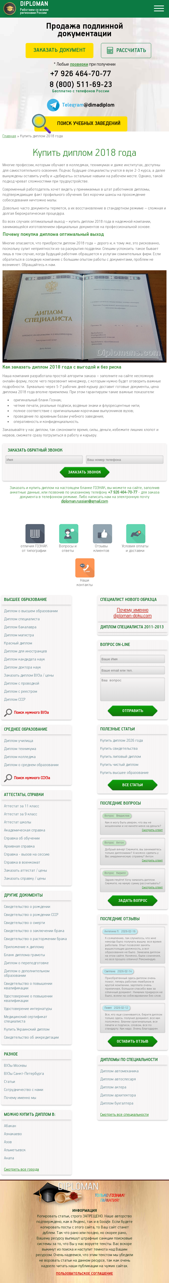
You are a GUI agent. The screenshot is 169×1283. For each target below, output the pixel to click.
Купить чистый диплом (119, 769)
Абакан (10, 1126)
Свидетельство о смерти (24, 922)
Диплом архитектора (118, 1099)
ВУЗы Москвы (15, 1065)
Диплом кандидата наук (24, 659)
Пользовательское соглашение (84, 1274)
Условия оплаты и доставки (135, 548)
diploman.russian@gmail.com (84, 501)
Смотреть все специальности (124, 1119)
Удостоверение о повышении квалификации (28, 998)
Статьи (9, 1081)
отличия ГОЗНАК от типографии (34, 548)
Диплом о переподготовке (26, 963)
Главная (9, 136)
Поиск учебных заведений (89, 123)
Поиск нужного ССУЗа (32, 778)
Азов (8, 1142)
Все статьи (132, 789)
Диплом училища (18, 740)
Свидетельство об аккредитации (31, 1037)
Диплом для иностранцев (25, 651)
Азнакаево (13, 1134)
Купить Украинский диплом (26, 1029)
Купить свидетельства (119, 753)
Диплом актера (113, 1091)
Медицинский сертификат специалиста (25, 1019)
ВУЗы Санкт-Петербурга (24, 1073)
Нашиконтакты (85, 582)
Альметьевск (15, 1150)
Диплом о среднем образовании (31, 765)
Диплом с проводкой (21, 683)
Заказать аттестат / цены (25, 870)
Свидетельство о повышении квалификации (28, 986)
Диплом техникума (20, 748)
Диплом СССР (14, 699)
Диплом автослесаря (118, 1083)
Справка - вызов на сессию (26, 854)
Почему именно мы (20, 1097)
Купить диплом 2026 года (121, 745)
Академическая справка (24, 830)
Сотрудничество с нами (23, 1089)
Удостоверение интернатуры (28, 1008)
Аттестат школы (17, 822)
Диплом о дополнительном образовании (26, 973)
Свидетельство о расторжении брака (35, 939)
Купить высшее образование (124, 777)
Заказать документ (59, 50)
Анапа (9, 1158)
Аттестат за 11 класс (21, 806)
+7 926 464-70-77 (80, 74)
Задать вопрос (132, 905)
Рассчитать (131, 50)
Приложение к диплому (24, 947)
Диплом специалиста (22, 619)
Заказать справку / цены (25, 878)
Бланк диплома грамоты (24, 955)
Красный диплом (18, 643)
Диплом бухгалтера (116, 1107)
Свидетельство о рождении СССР (31, 914)
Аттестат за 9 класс (20, 814)
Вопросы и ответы (68, 548)
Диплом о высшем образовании (31, 611)
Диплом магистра (19, 635)
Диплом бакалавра (20, 627)
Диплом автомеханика (119, 1075)
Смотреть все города (21, 1169)
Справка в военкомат (22, 862)
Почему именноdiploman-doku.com (133, 613)
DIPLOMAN (78, 1186)
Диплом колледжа (20, 757)
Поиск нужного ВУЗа (31, 712)
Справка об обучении (22, 838)
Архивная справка (19, 846)
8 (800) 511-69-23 (80, 85)
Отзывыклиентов (101, 548)
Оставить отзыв (132, 1046)
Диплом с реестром (20, 691)
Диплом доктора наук (22, 667)
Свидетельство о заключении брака (34, 930)
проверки (79, 64)
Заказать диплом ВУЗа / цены (29, 675)
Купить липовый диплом (120, 761)
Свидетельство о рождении (27, 906)
